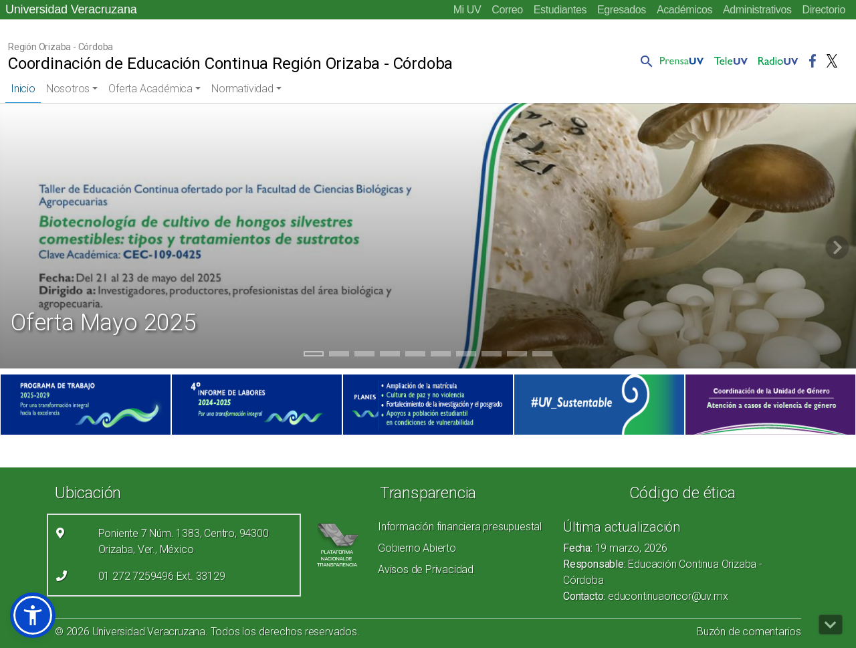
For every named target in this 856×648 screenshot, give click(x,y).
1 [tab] (314, 355)
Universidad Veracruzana (71, 9)
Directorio (823, 9)
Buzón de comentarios (749, 631)
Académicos (684, 9)
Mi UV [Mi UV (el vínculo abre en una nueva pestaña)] (467, 9)
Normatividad (242, 88)
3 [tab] (365, 355)
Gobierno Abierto (417, 548)
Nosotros (68, 88)
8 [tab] (492, 355)
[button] (644, 60)
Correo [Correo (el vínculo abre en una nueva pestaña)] (507, 9)
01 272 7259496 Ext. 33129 (161, 576)
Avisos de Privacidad (425, 569)
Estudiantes (560, 9)
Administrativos (757, 9)
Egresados (621, 9)
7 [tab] (466, 355)
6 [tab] (441, 355)
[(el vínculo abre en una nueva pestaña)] (86, 404)
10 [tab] (542, 355)
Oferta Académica (150, 88)
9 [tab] (517, 355)
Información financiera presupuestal (460, 526)
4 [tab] (390, 355)
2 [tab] (339, 355)
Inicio (23, 88)
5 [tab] (416, 355)
